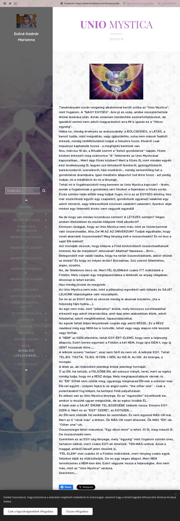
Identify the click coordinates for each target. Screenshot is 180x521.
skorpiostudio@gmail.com (140, 3)
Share (66, 487)
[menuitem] (26, 207)
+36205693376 (169, 3)
